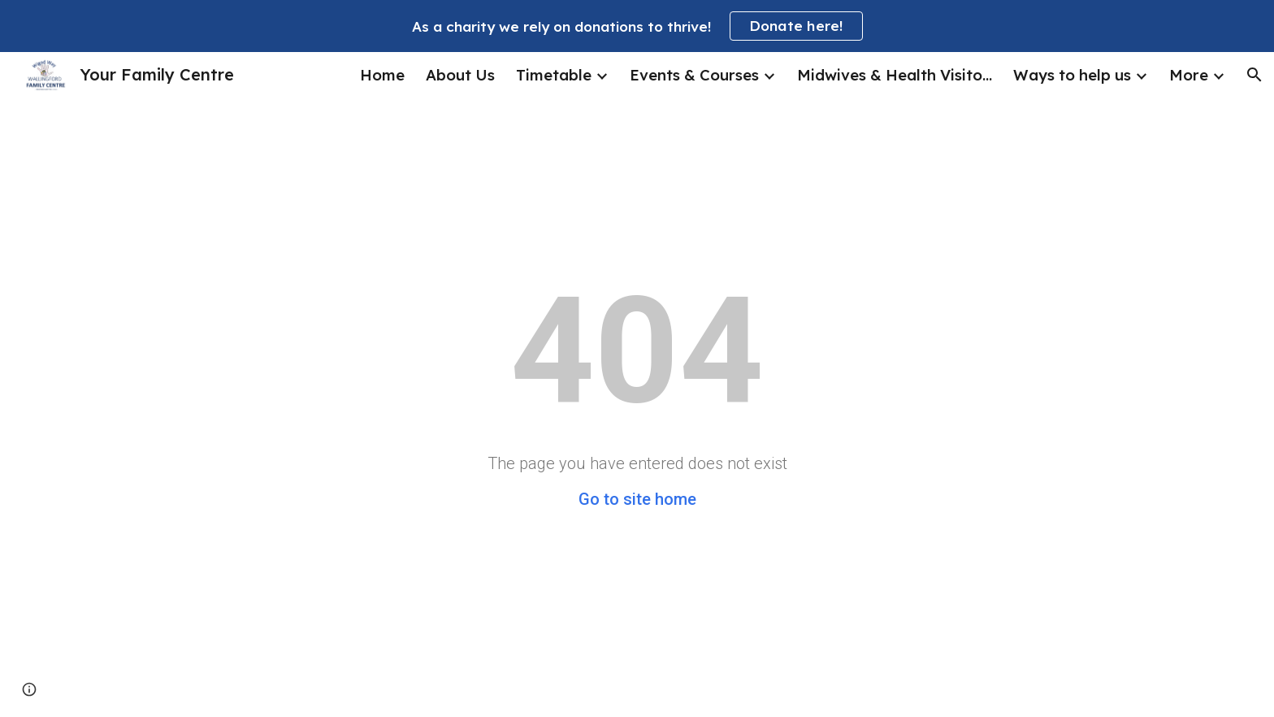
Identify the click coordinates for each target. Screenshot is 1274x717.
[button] (1254, 74)
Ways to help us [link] (1072, 75)
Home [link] (382, 75)
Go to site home (637, 499)
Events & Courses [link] (694, 75)
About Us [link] (460, 75)
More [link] (1188, 75)
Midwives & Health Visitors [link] (894, 75)
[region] (637, 26)
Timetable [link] (554, 75)
